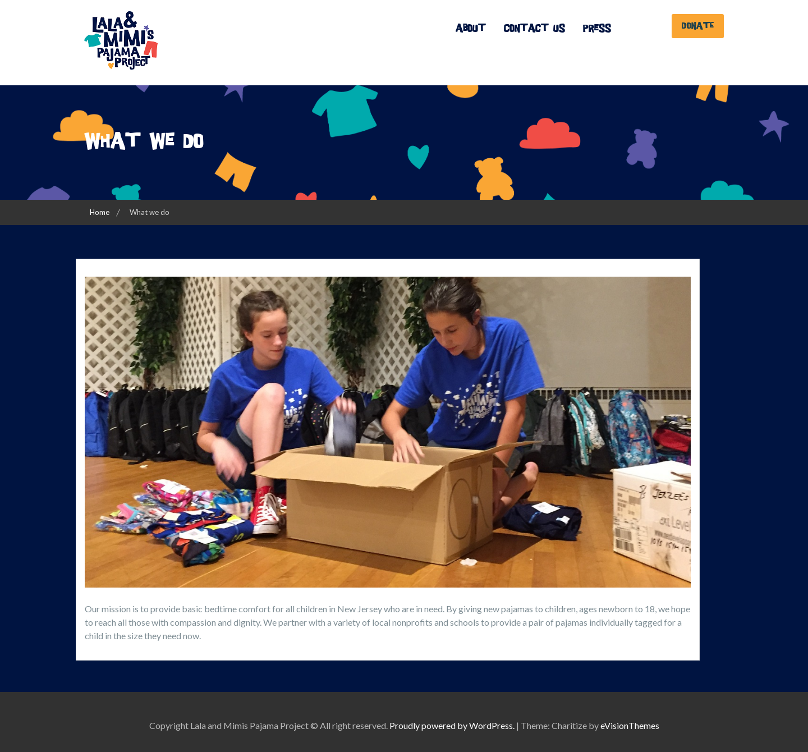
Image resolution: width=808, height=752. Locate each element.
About (471, 28)
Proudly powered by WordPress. (452, 725)
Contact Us (534, 28)
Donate (698, 26)
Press (597, 28)
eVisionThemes (629, 725)
